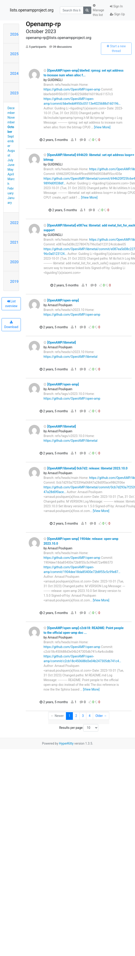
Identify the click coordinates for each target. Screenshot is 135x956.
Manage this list (98, 10)
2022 (14, 222)
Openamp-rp (43, 24)
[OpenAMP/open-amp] (61, 300)
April (11, 174)
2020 (14, 262)
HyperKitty (66, 743)
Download (11, 325)
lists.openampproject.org (31, 10)
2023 (14, 93)
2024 (14, 73)
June (11, 165)
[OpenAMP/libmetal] (60, 342)
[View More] (102, 127)
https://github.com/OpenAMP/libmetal (70, 356)
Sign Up (117, 14)
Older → (101, 716)
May (10, 169)
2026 (14, 34)
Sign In (116, 6)
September (11, 141)
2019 (14, 281)
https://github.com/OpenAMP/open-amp (72, 89)
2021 (14, 242)
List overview (11, 303)
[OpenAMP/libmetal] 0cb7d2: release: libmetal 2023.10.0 (85, 468)
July (10, 160)
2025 (14, 54)
